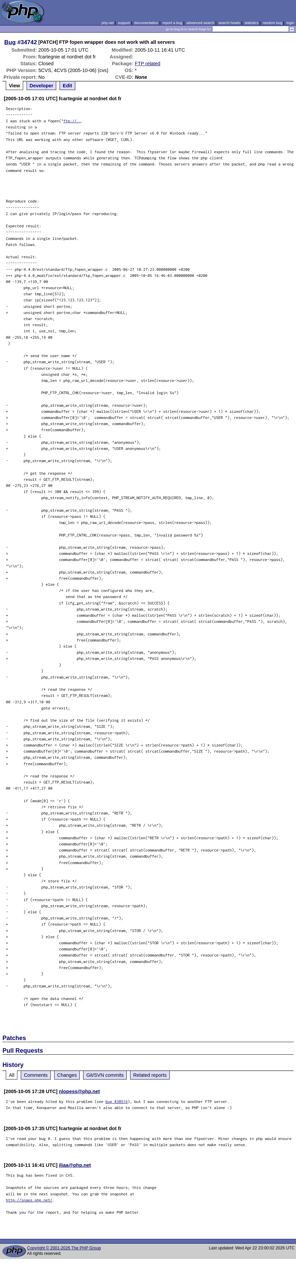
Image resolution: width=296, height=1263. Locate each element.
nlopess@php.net (79, 1091)
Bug (10, 42)
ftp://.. (72, 121)
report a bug (172, 23)
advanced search (200, 23)
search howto (229, 23)
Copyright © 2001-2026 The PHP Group (64, 1248)
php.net (108, 23)
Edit (67, 85)
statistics (252, 23)
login (290, 23)
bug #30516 (117, 1101)
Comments (36, 1075)
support (124, 23)
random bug (272, 23)
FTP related (147, 63)
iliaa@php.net (75, 1165)
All (11, 1075)
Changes (67, 1075)
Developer (41, 85)
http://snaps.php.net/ (29, 1200)
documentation (146, 23)
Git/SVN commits (105, 1075)
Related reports (150, 1075)
